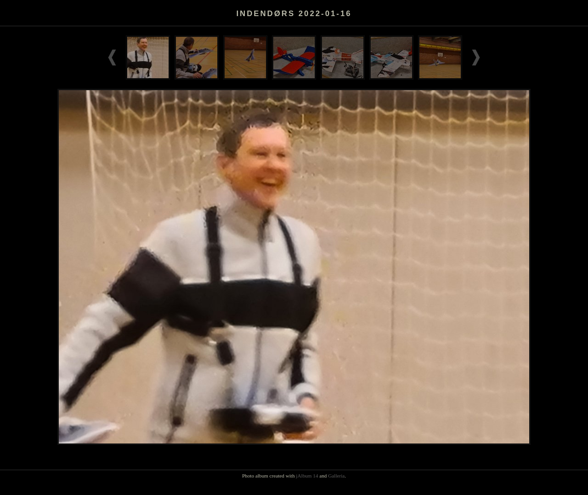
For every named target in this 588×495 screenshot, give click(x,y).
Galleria (336, 475)
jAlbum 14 (307, 475)
